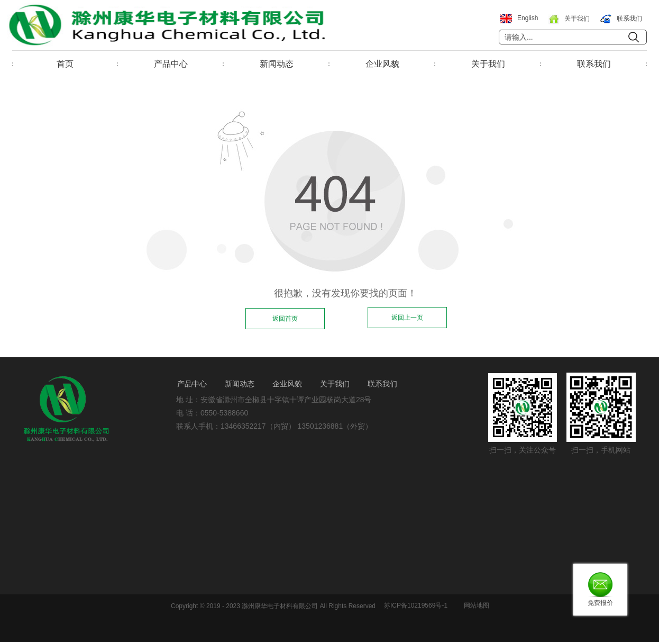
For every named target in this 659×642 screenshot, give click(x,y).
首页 (65, 63)
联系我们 (594, 63)
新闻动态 (277, 63)
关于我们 (488, 63)
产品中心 (171, 63)
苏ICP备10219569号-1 (415, 605)
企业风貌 (382, 63)
